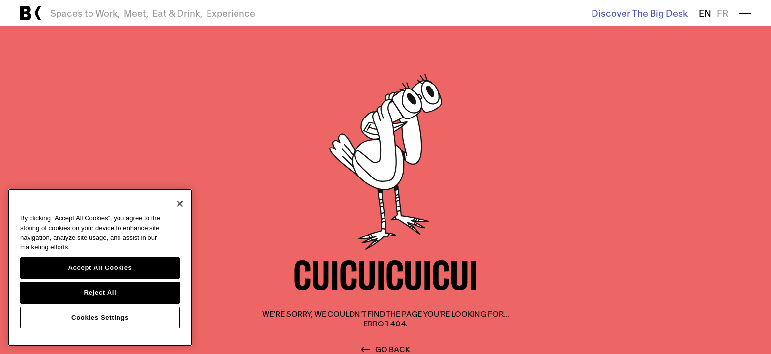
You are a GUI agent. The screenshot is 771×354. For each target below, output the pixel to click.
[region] (100, 267)
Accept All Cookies (100, 267)
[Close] (180, 203)
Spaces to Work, (85, 13)
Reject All (100, 292)
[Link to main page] (30, 13)
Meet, (136, 13)
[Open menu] (745, 13)
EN (705, 13)
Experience (231, 13)
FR (722, 13)
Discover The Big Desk (640, 13)
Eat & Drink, (177, 13)
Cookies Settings (100, 317)
